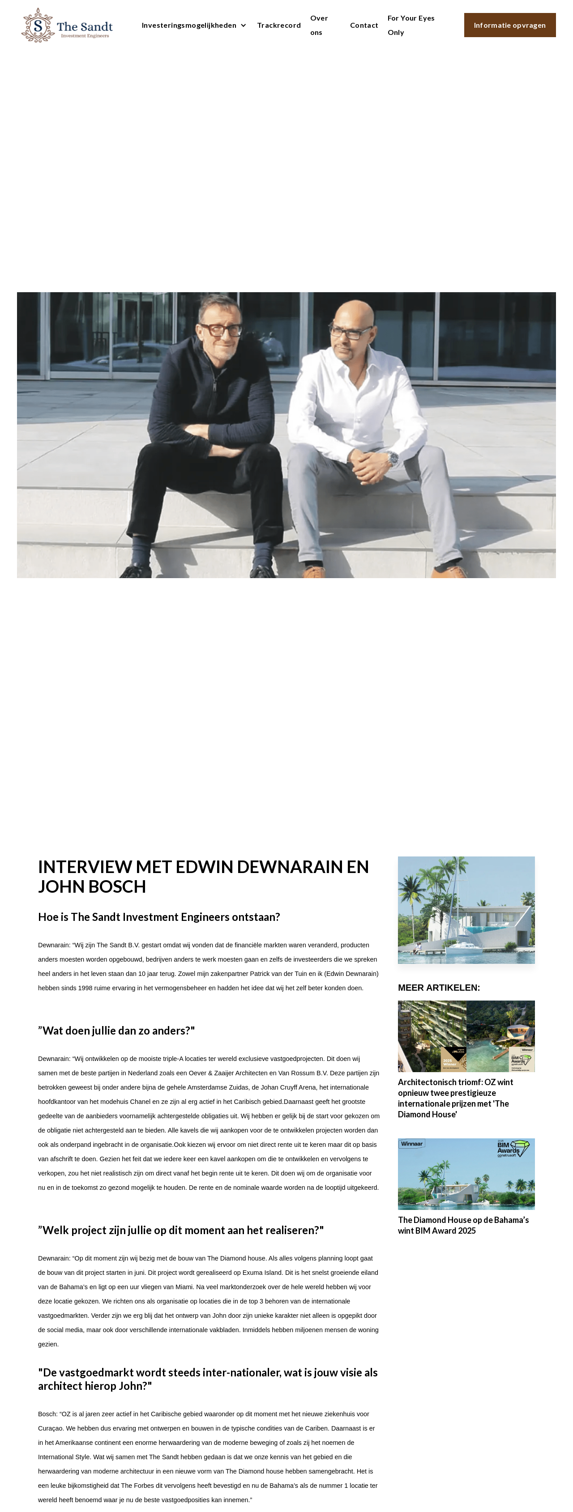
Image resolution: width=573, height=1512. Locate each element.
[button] (192, 25)
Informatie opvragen (510, 25)
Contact (364, 25)
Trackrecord (279, 25)
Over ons (319, 24)
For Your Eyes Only (411, 24)
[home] (67, 25)
